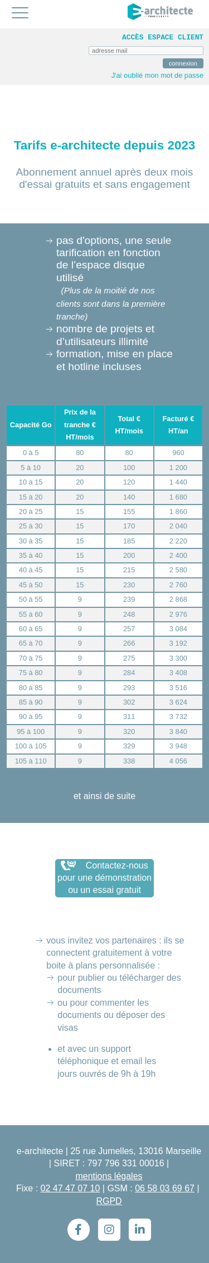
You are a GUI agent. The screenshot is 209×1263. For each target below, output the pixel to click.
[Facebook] (78, 1230)
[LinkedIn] (140, 1230)
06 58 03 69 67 (165, 1188)
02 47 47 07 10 (70, 1188)
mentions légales (108, 1176)
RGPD (108, 1201)
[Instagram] (109, 1230)
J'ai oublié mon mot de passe (157, 75)
